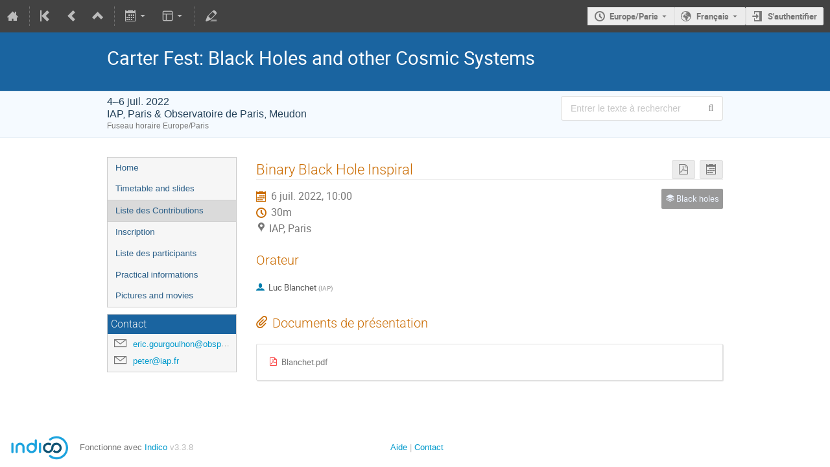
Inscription (135, 232)
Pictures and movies (154, 295)
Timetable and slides (155, 188)
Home (127, 168)
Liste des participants (155, 253)
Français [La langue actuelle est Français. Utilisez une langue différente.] (712, 16)
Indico (156, 447)
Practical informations (156, 275)
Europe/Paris (634, 16)
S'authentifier (792, 16)
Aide (398, 447)
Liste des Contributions (159, 210)
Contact (429, 447)
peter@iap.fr (156, 360)
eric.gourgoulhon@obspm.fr (184, 344)
